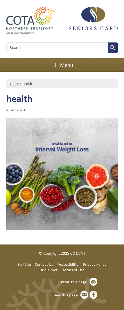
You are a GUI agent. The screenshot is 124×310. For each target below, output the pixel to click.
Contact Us (44, 264)
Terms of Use (73, 270)
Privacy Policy (94, 264)
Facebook (93, 295)
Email (84, 295)
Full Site (24, 264)
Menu (62, 64)
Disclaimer (48, 270)
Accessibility (68, 264)
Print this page (74, 282)
